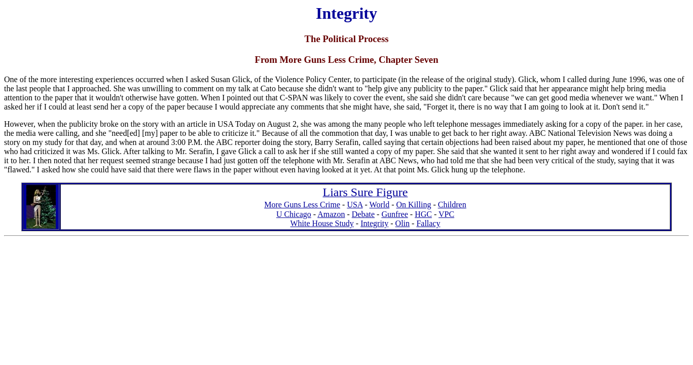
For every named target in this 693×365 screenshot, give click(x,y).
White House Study (322, 223)
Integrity (374, 223)
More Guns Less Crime (302, 204)
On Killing (413, 204)
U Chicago (293, 214)
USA (354, 204)
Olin (402, 223)
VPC (446, 214)
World (380, 204)
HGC (423, 214)
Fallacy (428, 223)
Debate (363, 214)
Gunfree (394, 214)
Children (452, 204)
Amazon (331, 214)
